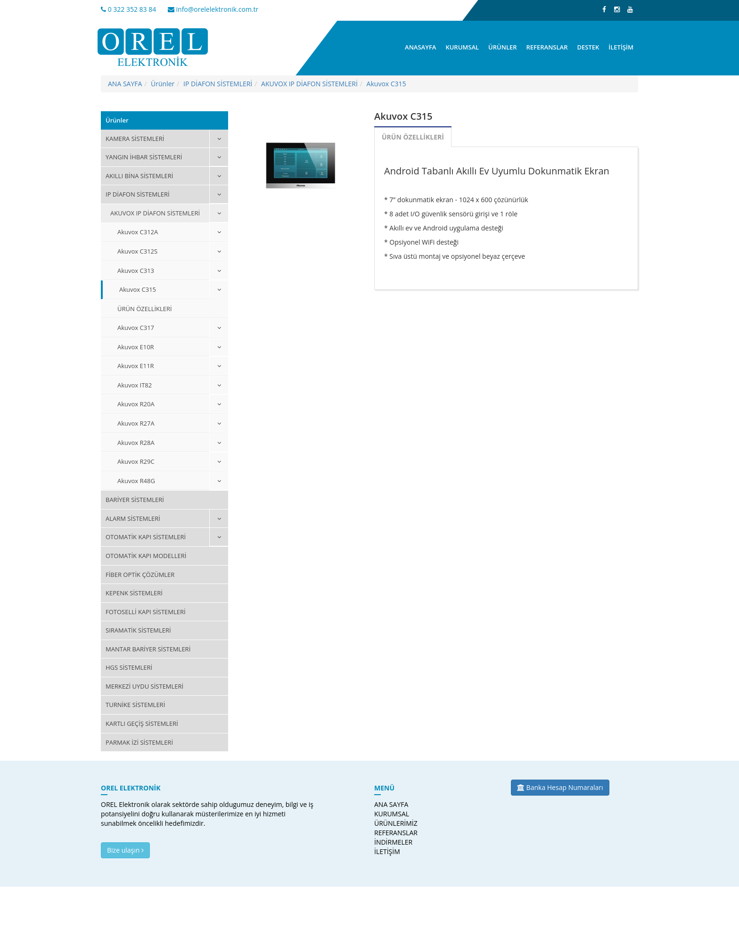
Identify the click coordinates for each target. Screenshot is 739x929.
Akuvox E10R (135, 347)
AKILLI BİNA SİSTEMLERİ (139, 176)
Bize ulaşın (125, 850)
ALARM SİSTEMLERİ (133, 518)
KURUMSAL (462, 47)
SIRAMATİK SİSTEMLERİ (138, 630)
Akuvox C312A (137, 232)
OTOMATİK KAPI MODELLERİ (146, 555)
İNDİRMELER (392, 842)
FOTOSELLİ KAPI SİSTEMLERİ (146, 612)
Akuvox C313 (135, 270)
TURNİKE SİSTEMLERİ (135, 704)
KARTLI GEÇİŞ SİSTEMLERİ (142, 723)
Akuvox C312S (137, 251)
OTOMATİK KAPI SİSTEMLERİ (146, 537)
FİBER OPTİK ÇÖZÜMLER (140, 574)
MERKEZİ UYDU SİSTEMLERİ (144, 686)
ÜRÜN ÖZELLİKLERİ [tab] (413, 136)
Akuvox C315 (386, 83)
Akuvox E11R (135, 366)
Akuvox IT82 (134, 385)
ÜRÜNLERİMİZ (392, 823)
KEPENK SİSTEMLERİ (134, 593)
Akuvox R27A (136, 423)
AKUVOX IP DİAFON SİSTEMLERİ (309, 83)
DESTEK (588, 47)
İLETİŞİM (620, 47)
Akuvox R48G (136, 481)
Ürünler (162, 83)
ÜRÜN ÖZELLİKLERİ (144, 308)
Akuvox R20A (136, 404)
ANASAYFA (420, 47)
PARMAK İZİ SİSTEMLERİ (139, 742)
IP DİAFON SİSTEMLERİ (217, 83)
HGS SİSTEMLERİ (129, 667)
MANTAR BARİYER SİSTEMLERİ (148, 649)
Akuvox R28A (136, 442)
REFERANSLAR (547, 47)
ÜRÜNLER (502, 47)
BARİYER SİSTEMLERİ (135, 499)
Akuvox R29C (136, 461)
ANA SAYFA (125, 83)
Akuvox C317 (135, 327)
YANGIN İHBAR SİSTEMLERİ (144, 157)
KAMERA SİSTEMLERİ (135, 138)
